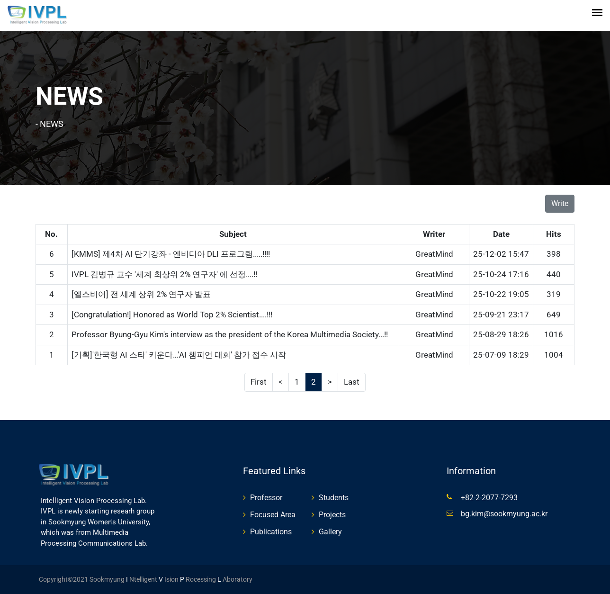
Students (334, 497)
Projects (332, 514)
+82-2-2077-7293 (489, 497)
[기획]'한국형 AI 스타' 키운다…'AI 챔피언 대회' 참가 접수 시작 (179, 355)
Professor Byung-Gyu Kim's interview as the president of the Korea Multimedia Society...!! (230, 334)
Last (351, 382)
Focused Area (273, 514)
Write (559, 203)
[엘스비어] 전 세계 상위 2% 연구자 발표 (141, 294)
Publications (271, 531)
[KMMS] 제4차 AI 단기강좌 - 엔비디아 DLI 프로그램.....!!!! (171, 254)
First (259, 382)
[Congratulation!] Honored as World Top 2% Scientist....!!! (172, 314)
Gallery (330, 531)
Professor (266, 497)
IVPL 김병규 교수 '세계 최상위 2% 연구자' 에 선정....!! (164, 274)
